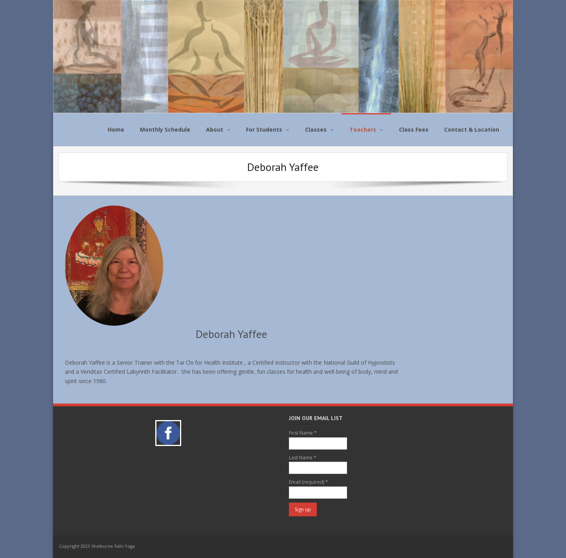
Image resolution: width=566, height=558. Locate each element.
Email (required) (308, 482)
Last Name (302, 457)
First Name (303, 433)
